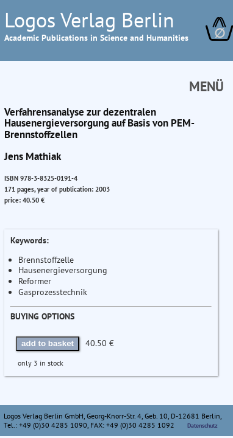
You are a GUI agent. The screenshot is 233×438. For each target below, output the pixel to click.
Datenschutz (202, 425)
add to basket (47, 343)
